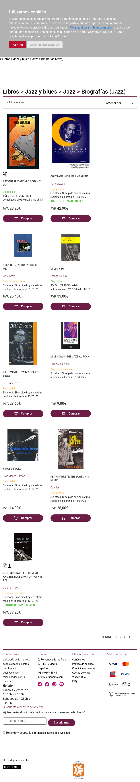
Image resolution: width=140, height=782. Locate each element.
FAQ (74, 681)
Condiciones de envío (84, 668)
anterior (106, 636)
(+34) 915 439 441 (48, 672)
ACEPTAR (17, 44)
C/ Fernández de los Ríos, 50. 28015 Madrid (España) (52, 664)
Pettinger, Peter (11, 383)
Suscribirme (61, 722)
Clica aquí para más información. (91, 27)
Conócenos (78, 659)
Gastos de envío (81, 672)
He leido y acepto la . (38, 732)
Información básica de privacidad (51, 732)
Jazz (35, 59)
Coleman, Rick (11, 587)
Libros (6, 59)
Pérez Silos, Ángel (60, 363)
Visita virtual (79, 677)
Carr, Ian (55, 487)
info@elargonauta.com (50, 677)
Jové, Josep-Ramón (14, 475)
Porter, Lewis (57, 183)
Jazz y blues (21, 59)
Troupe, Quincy (58, 275)
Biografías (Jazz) (52, 59)
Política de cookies (83, 663)
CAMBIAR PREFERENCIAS (45, 44)
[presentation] (30, 743)
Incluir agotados (15, 102)
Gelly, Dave (9, 275)
